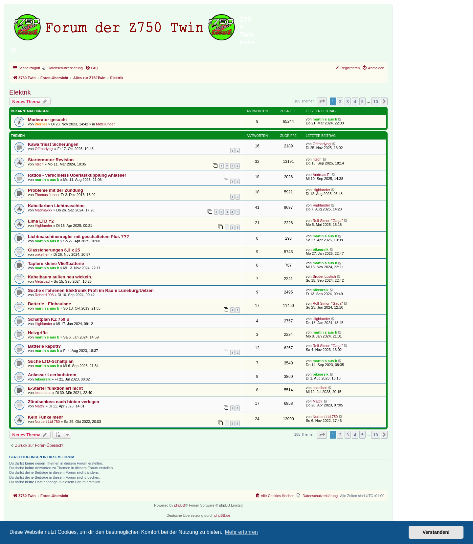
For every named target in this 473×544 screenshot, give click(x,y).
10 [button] (375, 101)
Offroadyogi (44, 149)
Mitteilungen (105, 124)
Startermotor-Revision (51, 159)
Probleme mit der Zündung (55, 190)
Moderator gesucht (47, 119)
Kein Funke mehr (45, 417)
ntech (39, 164)
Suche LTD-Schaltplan (51, 361)
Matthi (40, 406)
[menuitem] (62, 68)
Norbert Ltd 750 (47, 422)
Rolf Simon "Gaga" (328, 221)
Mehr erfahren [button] (241, 532)
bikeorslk (320, 249)
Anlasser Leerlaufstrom (52, 374)
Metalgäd (42, 281)
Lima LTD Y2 (41, 221)
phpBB (179, 505)
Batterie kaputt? (44, 346)
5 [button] (362, 101)
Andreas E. (321, 175)
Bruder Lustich (324, 276)
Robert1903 (44, 295)
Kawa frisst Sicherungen (53, 144)
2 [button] (340, 101)
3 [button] (348, 101)
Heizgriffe (38, 332)
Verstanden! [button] (436, 532)
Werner (41, 124)
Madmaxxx (43, 210)
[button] (322, 101)
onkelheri (42, 254)
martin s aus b (325, 119)
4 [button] (355, 101)
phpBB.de (222, 515)
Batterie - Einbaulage (49, 303)
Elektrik (20, 92)
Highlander (321, 190)
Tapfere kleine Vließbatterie (56, 263)
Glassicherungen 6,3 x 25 (54, 250)
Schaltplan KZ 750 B (49, 319)
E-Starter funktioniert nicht (55, 388)
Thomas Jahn (46, 195)
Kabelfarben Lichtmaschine (56, 205)
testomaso (43, 393)
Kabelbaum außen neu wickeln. (60, 276)
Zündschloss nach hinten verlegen (63, 401)
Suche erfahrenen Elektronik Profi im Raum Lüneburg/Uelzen (91, 290)
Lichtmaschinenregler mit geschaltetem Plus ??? (78, 236)
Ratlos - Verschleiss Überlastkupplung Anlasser (77, 175)
